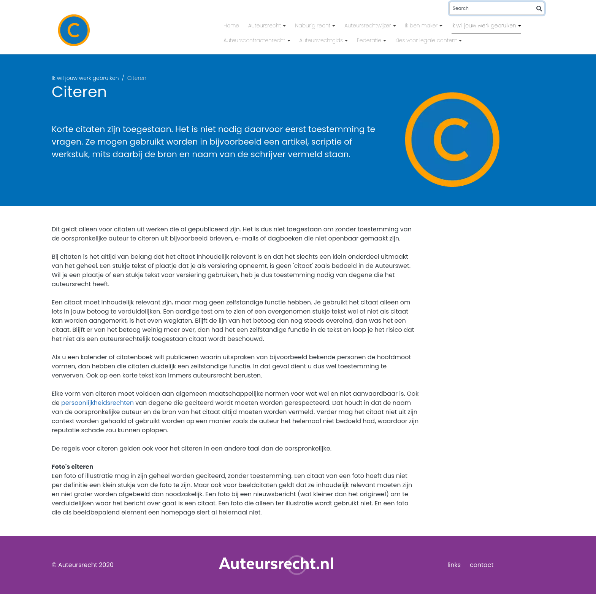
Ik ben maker (422, 25)
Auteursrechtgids (322, 40)
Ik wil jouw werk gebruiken (485, 25)
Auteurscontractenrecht (255, 40)
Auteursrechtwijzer (368, 25)
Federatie (370, 40)
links (454, 565)
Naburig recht (313, 25)
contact (481, 565)
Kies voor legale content (426, 40)
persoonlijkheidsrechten (97, 402)
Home (231, 25)
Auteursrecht (265, 25)
